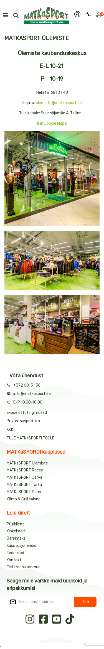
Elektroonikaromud (23, 567)
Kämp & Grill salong (23, 499)
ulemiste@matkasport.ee (59, 102)
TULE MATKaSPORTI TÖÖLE (30, 438)
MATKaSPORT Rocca (25, 470)
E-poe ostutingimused (27, 412)
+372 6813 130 (26, 385)
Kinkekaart (16, 531)
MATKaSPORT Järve (24, 477)
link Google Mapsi (52, 123)
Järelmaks (16, 538)
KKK (10, 429)
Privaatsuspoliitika (23, 421)
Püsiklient (15, 524)
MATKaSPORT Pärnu (25, 492)
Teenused (15, 552)
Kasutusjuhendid (21, 545)
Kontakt (14, 560)
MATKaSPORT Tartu (24, 484)
